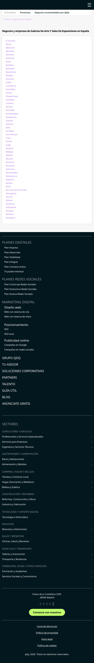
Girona (9, 106)
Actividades (10, 12)
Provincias (25, 12)
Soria (8, 186)
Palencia (10, 169)
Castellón (10, 89)
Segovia (10, 179)
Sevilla (9, 183)
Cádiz (8, 82)
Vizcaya (10, 210)
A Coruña (10, 40)
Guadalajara (12, 113)
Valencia (10, 203)
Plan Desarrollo (12, 252)
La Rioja (10, 130)
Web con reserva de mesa (17, 316)
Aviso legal (47, 639)
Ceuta (9, 92)
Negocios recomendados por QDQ (52, 12)
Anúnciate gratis (16, 403)
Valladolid (11, 207)
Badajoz (10, 65)
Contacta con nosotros (47, 612)
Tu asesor (10, 364)
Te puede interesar (14, 271)
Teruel (9, 196)
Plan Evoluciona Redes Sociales (20, 289)
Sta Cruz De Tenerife (16, 189)
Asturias (10, 58)
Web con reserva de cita (16, 311)
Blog (6, 397)
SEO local (9, 333)
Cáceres (10, 78)
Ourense (10, 165)
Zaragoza (10, 217)
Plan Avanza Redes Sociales (18, 293)
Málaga (9, 151)
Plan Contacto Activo (15, 266)
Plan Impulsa (11, 247)
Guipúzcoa (11, 117)
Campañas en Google (15, 344)
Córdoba (10, 99)
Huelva (9, 120)
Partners (9, 377)
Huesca (9, 124)
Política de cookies (47, 645)
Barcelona (11, 72)
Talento (8, 384)
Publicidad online (16, 340)
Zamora (10, 214)
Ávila (8, 61)
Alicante (10, 51)
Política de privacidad (47, 632)
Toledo (9, 200)
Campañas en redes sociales (19, 349)
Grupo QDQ (11, 358)
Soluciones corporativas (23, 371)
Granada (10, 110)
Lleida (9, 141)
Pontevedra (12, 172)
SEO (6, 329)
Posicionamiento (16, 324)
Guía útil (9, 390)
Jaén (8, 127)
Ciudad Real (12, 96)
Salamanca (11, 176)
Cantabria (11, 85)
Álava (8, 44)
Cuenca (9, 103)
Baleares (10, 68)
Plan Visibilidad (12, 257)
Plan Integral (11, 261)
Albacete (10, 47)
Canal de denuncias (47, 626)
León (8, 137)
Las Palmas (11, 134)
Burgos (9, 75)
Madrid (9, 148)
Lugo (8, 144)
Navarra (10, 162)
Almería (10, 54)
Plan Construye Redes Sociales (20, 284)
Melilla (9, 155)
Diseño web (12, 307)
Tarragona (11, 193)
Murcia (9, 158)
